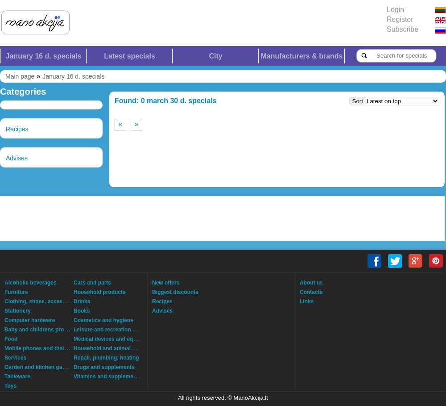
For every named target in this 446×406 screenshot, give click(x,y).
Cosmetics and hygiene (103, 320)
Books (82, 311)
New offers (165, 283)
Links (307, 301)
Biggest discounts (175, 292)
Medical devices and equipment (114, 339)
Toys (10, 386)
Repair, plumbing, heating (106, 358)
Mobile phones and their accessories (51, 348)
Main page (19, 76)
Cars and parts (92, 283)
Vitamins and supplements (107, 376)
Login (395, 9)
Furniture (16, 292)
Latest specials (129, 56)
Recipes (17, 129)
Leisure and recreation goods (111, 329)
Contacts (311, 292)
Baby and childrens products (41, 329)
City (215, 56)
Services (15, 358)
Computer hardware (29, 320)
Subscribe (402, 29)
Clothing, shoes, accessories (41, 301)
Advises (17, 158)
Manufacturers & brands (301, 56)
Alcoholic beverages (30, 283)
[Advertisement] (113, 218)
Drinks (82, 301)
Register (400, 19)
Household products (100, 292)
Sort (357, 101)
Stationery (17, 311)
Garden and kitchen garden (39, 367)
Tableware (17, 376)
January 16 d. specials (44, 56)
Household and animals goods (112, 348)
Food (10, 339)
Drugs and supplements (104, 367)
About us (311, 283)
